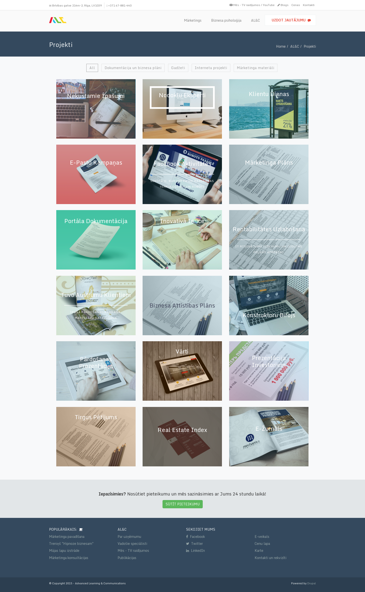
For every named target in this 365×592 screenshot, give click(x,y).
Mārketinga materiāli (255, 68)
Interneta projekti (211, 68)
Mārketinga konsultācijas (68, 557)
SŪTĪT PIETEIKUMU (183, 504)
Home (281, 46)
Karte (259, 550)
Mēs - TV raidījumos (133, 550)
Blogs (283, 5)
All (92, 68)
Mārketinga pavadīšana (66, 536)
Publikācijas (127, 557)
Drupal (311, 583)
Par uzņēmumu (129, 536)
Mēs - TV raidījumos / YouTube (252, 5)
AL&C (294, 46)
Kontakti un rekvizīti (270, 557)
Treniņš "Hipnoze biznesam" (71, 543)
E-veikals (262, 536)
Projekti (310, 46)
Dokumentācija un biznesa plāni (133, 68)
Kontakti (309, 5)
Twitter (194, 543)
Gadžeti (178, 68)
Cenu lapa (262, 543)
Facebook (195, 536)
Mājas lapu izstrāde (64, 550)
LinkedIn (195, 550)
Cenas (295, 5)
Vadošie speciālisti (132, 543)
